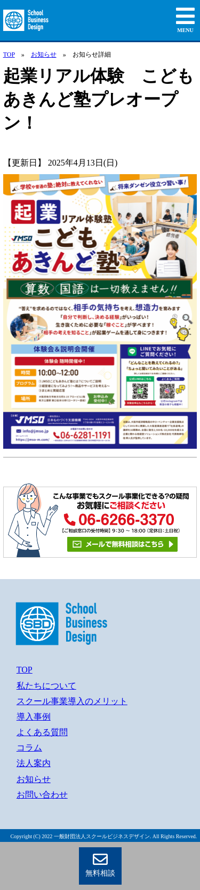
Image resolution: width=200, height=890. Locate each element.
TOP (9, 54)
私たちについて (46, 685)
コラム (29, 747)
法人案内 (34, 763)
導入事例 (34, 716)
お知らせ (44, 54)
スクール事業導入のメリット (72, 701)
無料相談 (100, 864)
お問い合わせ (42, 794)
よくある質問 (42, 732)
